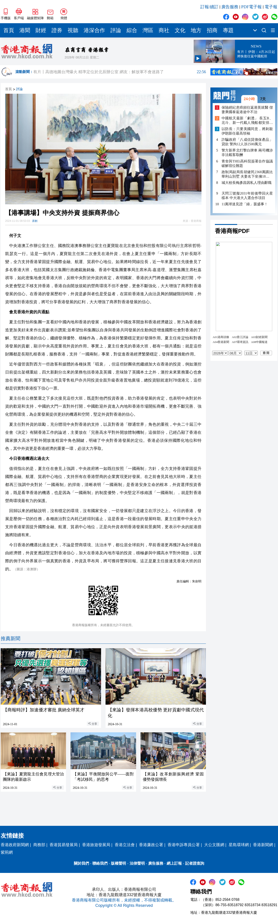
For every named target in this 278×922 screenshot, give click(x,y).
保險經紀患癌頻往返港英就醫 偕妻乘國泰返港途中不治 (247, 110)
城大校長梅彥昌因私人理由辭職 (247, 183)
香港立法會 (125, 845)
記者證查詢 (194, 863)
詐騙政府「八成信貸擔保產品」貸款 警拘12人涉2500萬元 (247, 142)
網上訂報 (174, 863)
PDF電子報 (251, 6)
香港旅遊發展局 (96, 845)
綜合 (132, 30)
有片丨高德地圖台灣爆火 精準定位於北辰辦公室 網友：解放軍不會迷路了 (119, 71)
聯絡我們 (100, 863)
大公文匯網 (214, 845)
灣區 (148, 30)
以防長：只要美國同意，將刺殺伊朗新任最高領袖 (247, 131)
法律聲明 (137, 863)
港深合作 (94, 30)
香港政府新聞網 (15, 845)
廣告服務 (229, 6)
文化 (180, 30)
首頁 (8, 30)
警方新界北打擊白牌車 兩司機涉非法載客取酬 (247, 152)
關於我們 (81, 863)
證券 (57, 30)
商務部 (39, 845)
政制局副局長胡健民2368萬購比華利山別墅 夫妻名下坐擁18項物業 (247, 174)
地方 (196, 30)
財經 (40, 30)
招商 (212, 30)
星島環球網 (239, 845)
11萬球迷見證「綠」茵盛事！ (245, 204)
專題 (228, 30)
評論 (115, 30)
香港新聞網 (263, 845)
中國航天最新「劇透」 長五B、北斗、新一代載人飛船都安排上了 (247, 120)
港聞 (24, 30)
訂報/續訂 (209, 6)
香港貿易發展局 (64, 845)
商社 (164, 30)
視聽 (73, 30)
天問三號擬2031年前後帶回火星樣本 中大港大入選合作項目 (247, 195)
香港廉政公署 (151, 845)
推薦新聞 (10, 638)
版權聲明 (118, 863)
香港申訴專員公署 (184, 845)
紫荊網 (7, 852)
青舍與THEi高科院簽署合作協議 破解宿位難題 (247, 163)
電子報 (271, 6)
